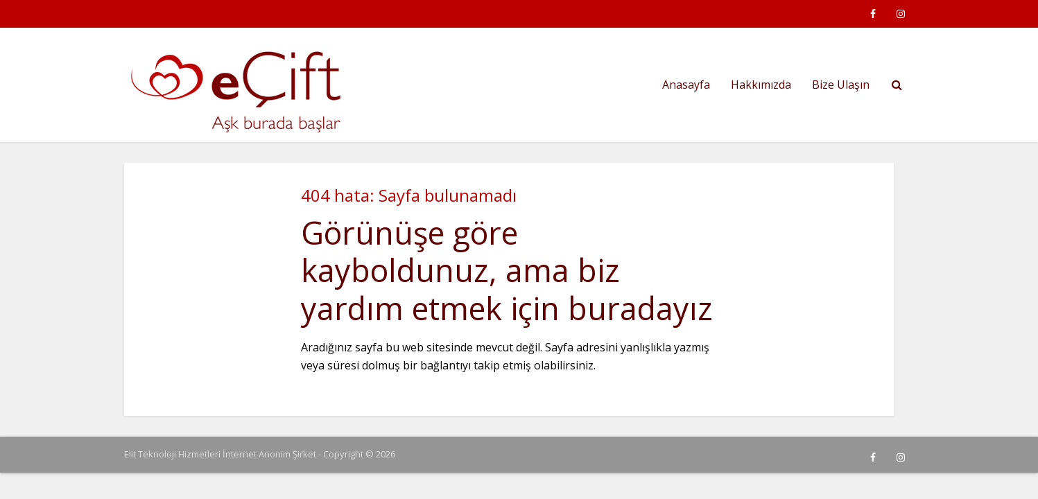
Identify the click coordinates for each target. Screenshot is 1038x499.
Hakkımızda (761, 84)
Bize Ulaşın (841, 84)
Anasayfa (686, 84)
